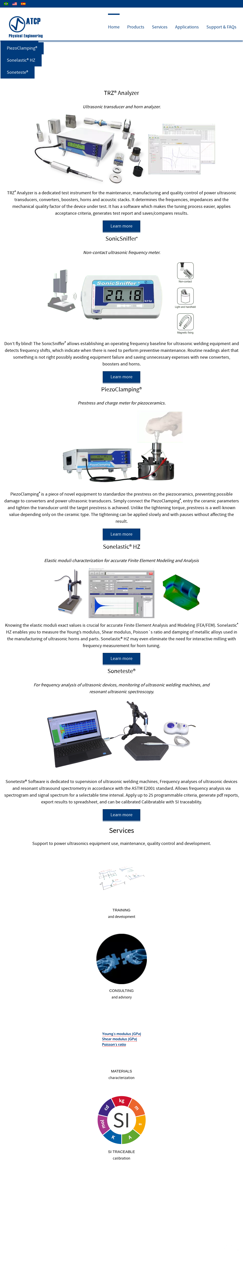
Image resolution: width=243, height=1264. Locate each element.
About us (17, 1254)
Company (195, 9)
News (234, 9)
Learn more (121, 226)
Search (57, 1254)
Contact (216, 9)
